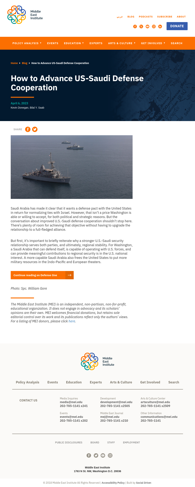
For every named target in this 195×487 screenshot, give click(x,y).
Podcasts (146, 16)
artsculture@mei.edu (155, 402)
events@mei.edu (71, 417)
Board (94, 442)
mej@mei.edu (109, 417)
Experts (96, 43)
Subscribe (164, 16)
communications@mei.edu (159, 417)
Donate (177, 26)
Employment (131, 442)
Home (14, 63)
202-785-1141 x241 (74, 406)
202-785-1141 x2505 (115, 406)
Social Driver (143, 482)
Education (73, 43)
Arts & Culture (121, 43)
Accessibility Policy (113, 482)
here (72, 321)
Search (177, 43)
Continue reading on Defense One (38, 275)
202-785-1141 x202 (74, 420)
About (181, 16)
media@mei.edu (71, 402)
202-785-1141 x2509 (155, 406)
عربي (120, 16)
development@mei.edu (116, 402)
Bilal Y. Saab (37, 107)
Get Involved (152, 43)
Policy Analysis (26, 43)
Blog (130, 16)
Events (52, 43)
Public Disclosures (68, 442)
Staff (111, 442)
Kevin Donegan (19, 107)
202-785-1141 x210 (114, 420)
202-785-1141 (151, 420)
